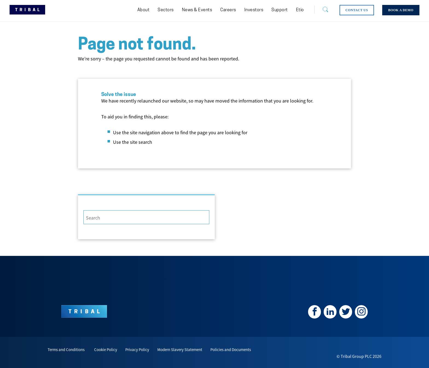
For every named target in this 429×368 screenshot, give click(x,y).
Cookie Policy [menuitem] (105, 349)
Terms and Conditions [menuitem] (66, 349)
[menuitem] (143, 10)
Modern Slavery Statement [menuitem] (179, 349)
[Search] (321, 9)
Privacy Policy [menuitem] (137, 349)
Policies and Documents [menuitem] (230, 349)
